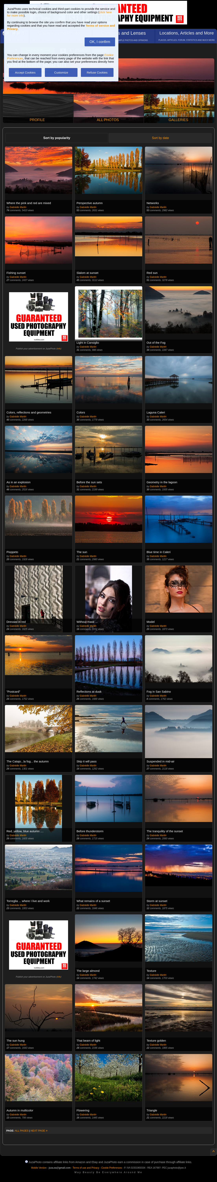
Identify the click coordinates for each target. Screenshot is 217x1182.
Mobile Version (39, 1167)
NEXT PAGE (39, 1130)
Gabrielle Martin (18, 207)
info (59, 348)
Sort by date (160, 138)
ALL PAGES (22, 1130)
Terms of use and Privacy (86, 1167)
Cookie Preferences (111, 1167)
